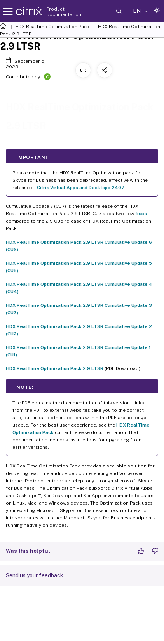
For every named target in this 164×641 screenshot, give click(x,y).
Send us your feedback (34, 575)
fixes (141, 213)
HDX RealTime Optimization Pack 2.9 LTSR (54, 368)
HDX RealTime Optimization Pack (52, 26)
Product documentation (63, 11)
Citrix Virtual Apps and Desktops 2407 (80, 187)
